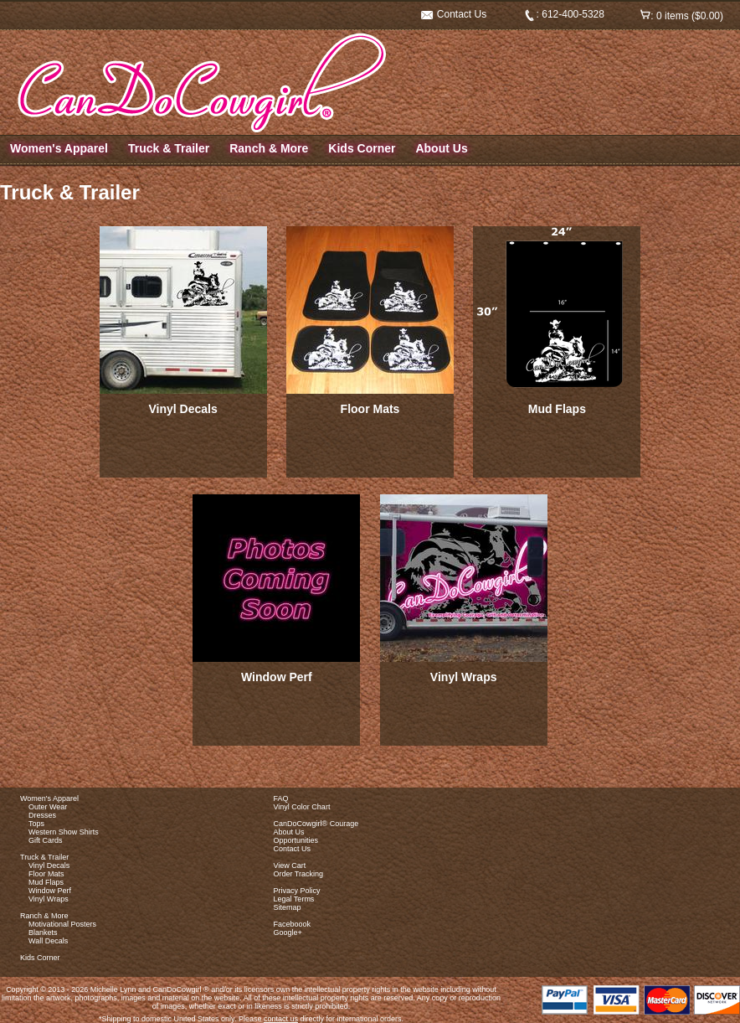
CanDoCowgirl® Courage (316, 823)
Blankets (43, 932)
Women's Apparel (59, 148)
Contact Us (454, 14)
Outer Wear (47, 807)
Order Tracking (299, 874)
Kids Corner (361, 148)
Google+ (288, 932)
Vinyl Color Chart (302, 807)
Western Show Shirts (63, 832)
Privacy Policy (297, 890)
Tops (36, 823)
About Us (441, 148)
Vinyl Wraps (463, 677)
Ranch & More (268, 148)
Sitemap (287, 907)
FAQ (281, 798)
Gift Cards (45, 840)
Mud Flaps (557, 409)
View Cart (290, 865)
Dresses (42, 815)
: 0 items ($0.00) (681, 16)
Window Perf (276, 677)
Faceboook (292, 924)
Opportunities (296, 840)
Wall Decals (48, 941)
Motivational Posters (62, 924)
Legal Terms (294, 899)
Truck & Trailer (168, 148)
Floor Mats (370, 409)
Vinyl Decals (183, 409)
